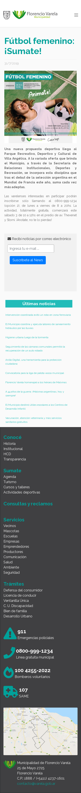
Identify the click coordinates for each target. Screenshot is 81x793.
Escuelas (10, 536)
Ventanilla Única (16, 601)
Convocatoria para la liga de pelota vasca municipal (34, 373)
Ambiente (11, 567)
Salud (8, 562)
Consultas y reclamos (28, 503)
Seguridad (11, 572)
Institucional (13, 449)
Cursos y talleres (16, 487)
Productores (13, 552)
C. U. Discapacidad (18, 606)
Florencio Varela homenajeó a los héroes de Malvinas (36, 382)
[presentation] (40, 279)
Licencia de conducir (19, 595)
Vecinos (9, 526)
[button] (19, 107)
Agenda (9, 477)
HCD (7, 454)
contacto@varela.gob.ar (36, 784)
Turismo (9, 482)
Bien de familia (15, 611)
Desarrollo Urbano (17, 616)
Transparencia (14, 459)
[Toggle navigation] (76, 15)
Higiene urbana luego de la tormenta (26, 337)
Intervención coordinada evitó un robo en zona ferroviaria (38, 314)
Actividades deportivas (21, 492)
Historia (9, 444)
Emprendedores (16, 547)
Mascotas (11, 531)
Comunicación (14, 557)
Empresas (11, 541)
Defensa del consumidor (23, 590)
